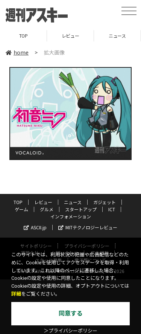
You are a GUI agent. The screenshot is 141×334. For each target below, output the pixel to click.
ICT (111, 209)
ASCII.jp (35, 227)
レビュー (70, 35)
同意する (71, 313)
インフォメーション (70, 216)
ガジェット (104, 202)
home (17, 52)
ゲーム (21, 209)
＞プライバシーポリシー (70, 331)
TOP (23, 35)
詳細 (16, 294)
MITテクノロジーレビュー (87, 227)
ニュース (117, 35)
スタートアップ (81, 209)
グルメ (46, 209)
